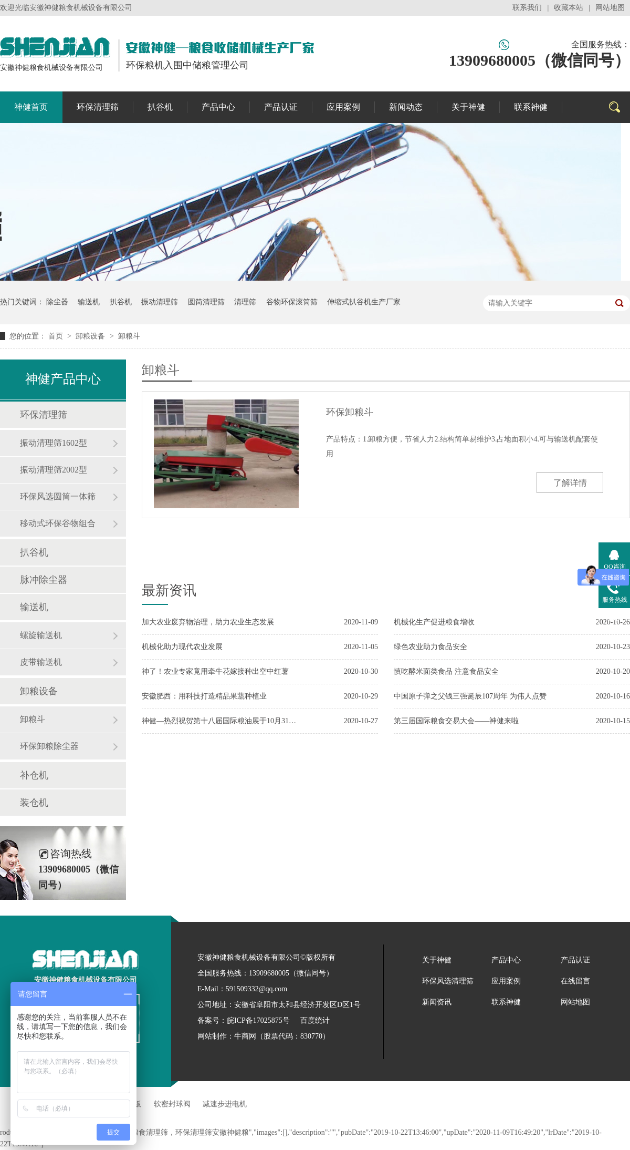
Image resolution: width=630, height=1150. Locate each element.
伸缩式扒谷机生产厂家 (364, 302)
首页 (56, 336)
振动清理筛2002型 (53, 469)
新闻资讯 (437, 1002)
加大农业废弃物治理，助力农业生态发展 (208, 622)
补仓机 (34, 775)
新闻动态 (406, 106)
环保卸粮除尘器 (49, 746)
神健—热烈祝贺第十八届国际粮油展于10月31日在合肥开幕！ (220, 721)
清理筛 (245, 302)
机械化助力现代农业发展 (182, 647)
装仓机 (34, 802)
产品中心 (218, 106)
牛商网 (245, 1036)
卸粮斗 (129, 336)
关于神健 (468, 106)
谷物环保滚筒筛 (292, 302)
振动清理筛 (159, 302)
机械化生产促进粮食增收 (434, 622)
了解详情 (570, 482)
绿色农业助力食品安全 (430, 647)
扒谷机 (160, 106)
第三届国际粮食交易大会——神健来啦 (456, 721)
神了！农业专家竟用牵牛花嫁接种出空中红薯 (215, 671)
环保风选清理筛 (448, 981)
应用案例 (343, 106)
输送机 (89, 302)
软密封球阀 (172, 1104)
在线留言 (575, 981)
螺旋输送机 (41, 635)
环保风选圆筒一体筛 (58, 496)
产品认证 (281, 106)
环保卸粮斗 (349, 412)
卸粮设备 (91, 336)
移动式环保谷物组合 (58, 523)
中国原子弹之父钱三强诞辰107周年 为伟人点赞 (470, 696)
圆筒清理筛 (206, 302)
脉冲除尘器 (43, 579)
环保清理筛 (98, 106)
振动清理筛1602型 (53, 442)
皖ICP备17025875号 (258, 1020)
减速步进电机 (225, 1104)
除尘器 (57, 302)
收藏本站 (568, 8)
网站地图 (610, 8)
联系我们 (527, 8)
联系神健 (531, 106)
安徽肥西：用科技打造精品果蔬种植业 (204, 696)
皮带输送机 (41, 662)
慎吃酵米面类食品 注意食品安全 (446, 671)
